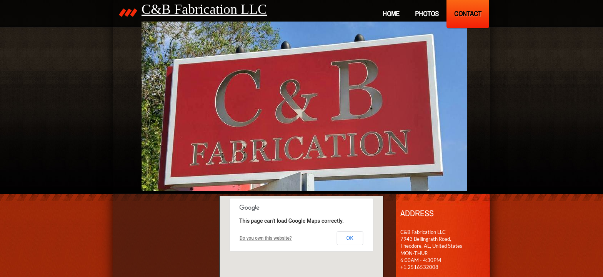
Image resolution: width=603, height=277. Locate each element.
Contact (467, 13)
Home (391, 13)
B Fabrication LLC (214, 9)
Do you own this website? (266, 238)
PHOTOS (427, 13)
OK (349, 238)
